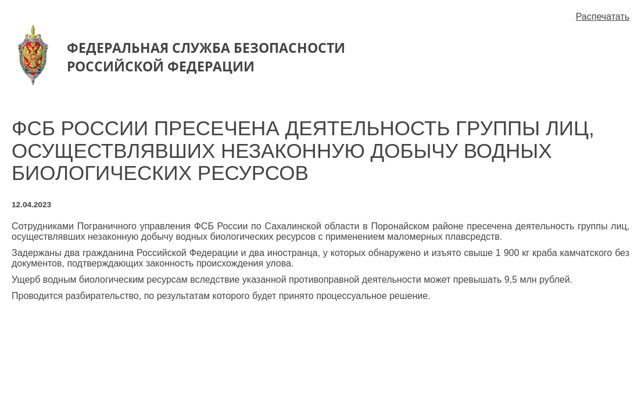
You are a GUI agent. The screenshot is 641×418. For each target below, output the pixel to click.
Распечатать (602, 16)
